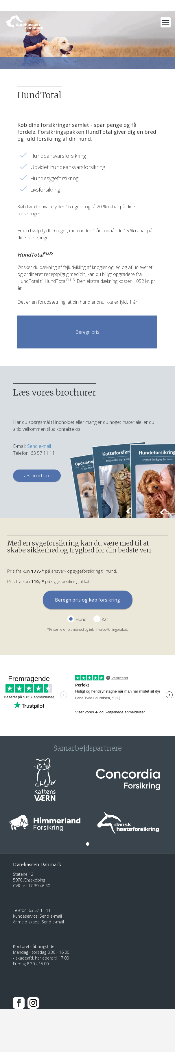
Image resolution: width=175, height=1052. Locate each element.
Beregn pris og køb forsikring (87, 600)
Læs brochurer (36, 475)
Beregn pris (87, 332)
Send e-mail (39, 446)
